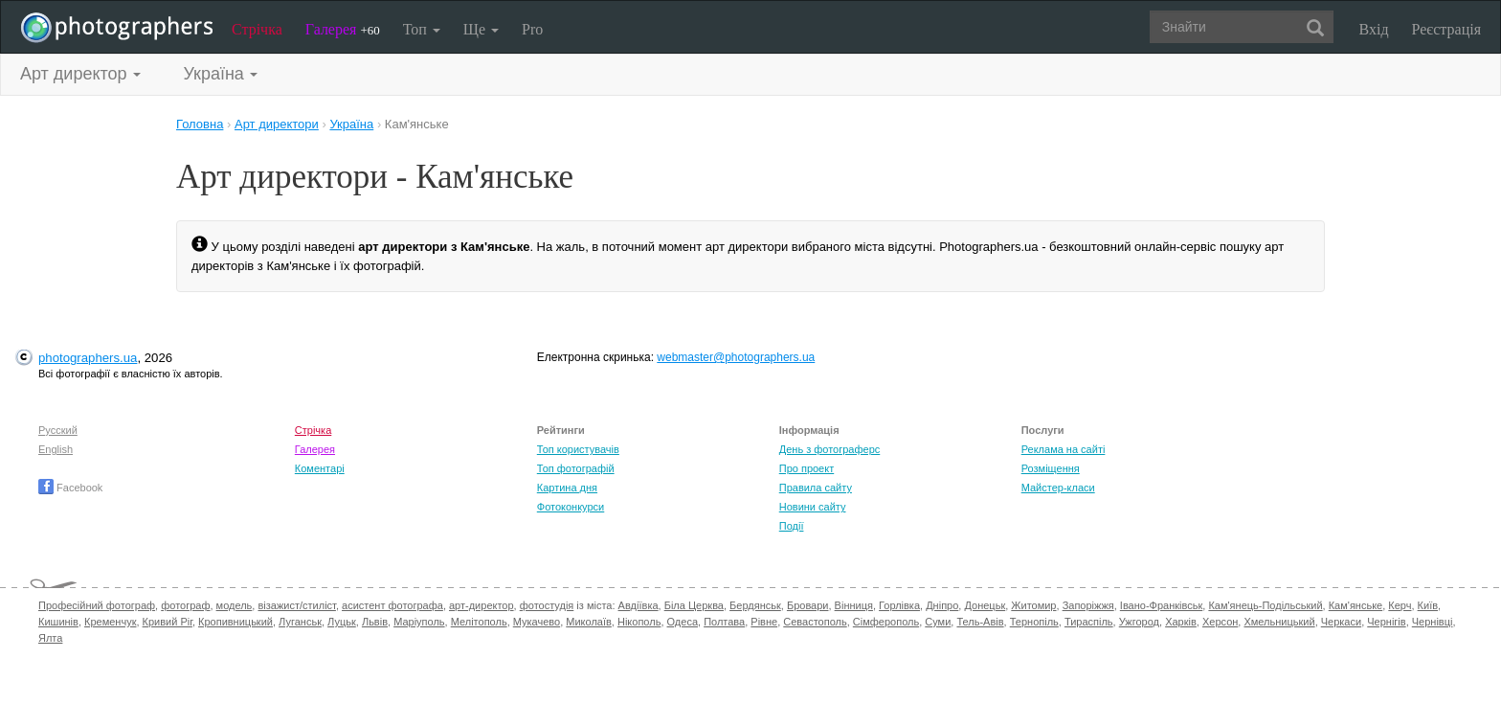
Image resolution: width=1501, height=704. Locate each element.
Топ (421, 29)
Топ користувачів (578, 449)
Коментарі (320, 468)
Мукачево (536, 621)
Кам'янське (1356, 605)
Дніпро (942, 605)
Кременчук (110, 621)
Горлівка (899, 605)
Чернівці (1432, 621)
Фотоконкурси (570, 506)
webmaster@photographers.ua (736, 357)
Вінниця (854, 605)
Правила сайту (815, 487)
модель (234, 605)
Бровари (808, 605)
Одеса (682, 621)
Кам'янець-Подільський (1265, 605)
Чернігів (1386, 621)
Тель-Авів (979, 621)
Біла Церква (694, 605)
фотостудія (547, 605)
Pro (532, 29)
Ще (481, 29)
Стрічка (257, 29)
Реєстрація (1446, 29)
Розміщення (1050, 468)
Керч (1399, 605)
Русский (58, 430)
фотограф (185, 605)
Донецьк (984, 605)
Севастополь (814, 621)
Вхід (1374, 29)
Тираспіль (1088, 621)
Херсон (1220, 621)
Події (791, 526)
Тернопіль (1034, 621)
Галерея (342, 29)
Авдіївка (638, 605)
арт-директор (481, 605)
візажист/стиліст (296, 605)
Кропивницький (235, 621)
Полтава (724, 621)
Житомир (1033, 605)
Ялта (50, 638)
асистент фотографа (392, 605)
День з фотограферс (830, 449)
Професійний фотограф (96, 605)
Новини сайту (812, 506)
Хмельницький (1278, 621)
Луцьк (341, 621)
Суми (938, 621)
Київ (1428, 605)
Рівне (763, 621)
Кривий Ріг (167, 621)
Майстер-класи (1058, 487)
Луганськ (300, 621)
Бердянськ (755, 605)
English (55, 449)
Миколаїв (589, 621)
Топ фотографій (576, 468)
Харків (1181, 621)
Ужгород (1139, 621)
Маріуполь (418, 621)
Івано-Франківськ (1161, 605)
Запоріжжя (1088, 605)
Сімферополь (886, 621)
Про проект (806, 468)
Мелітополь (479, 621)
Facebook (70, 487)
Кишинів (58, 621)
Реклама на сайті (1063, 449)
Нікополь (639, 621)
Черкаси (1341, 621)
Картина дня (567, 487)
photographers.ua (87, 358)
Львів (375, 621)
